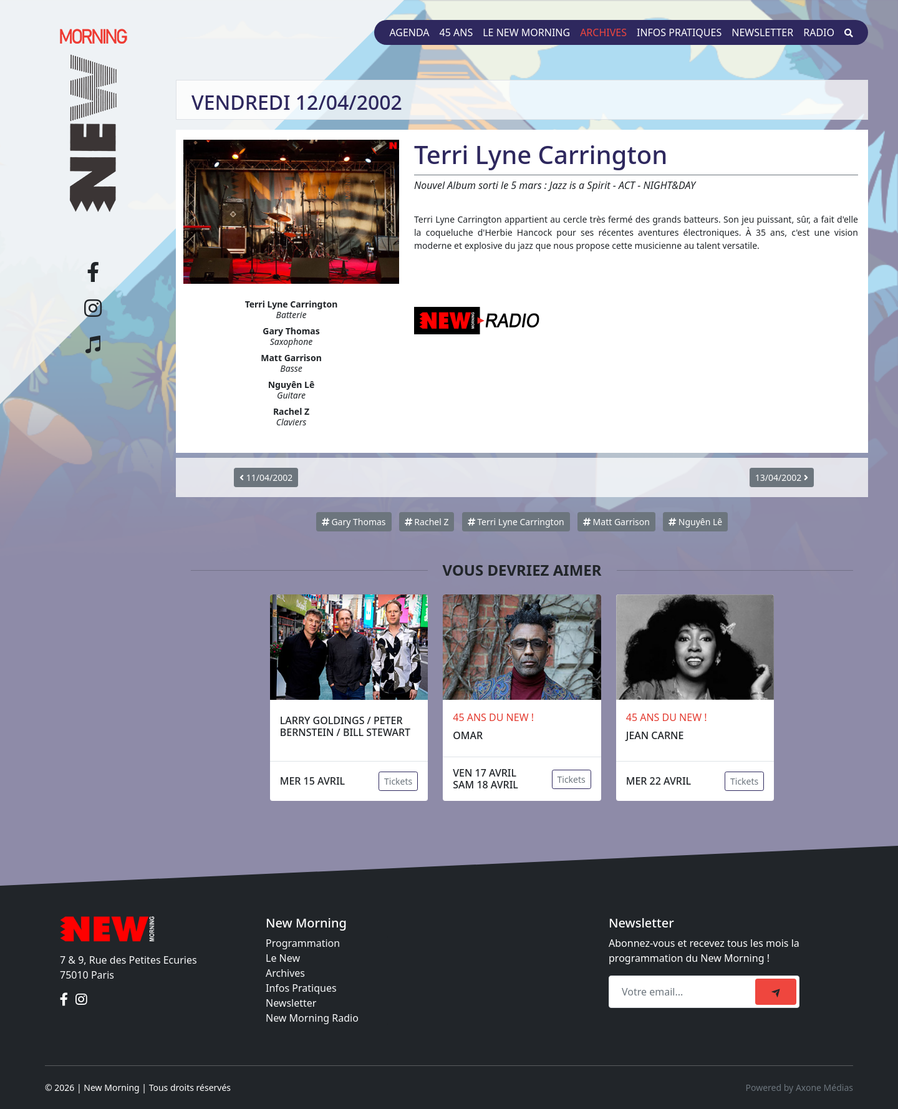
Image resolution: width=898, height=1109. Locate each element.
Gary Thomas (354, 522)
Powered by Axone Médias (799, 1087)
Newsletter (762, 32)
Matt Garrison (616, 522)
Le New (283, 958)
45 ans (456, 32)
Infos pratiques (679, 32)
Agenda (409, 32)
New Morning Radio (312, 1018)
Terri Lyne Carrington (516, 522)
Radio (818, 32)
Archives (603, 32)
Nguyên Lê (695, 522)
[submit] (775, 992)
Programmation (303, 943)
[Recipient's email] (684, 992)
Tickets (398, 781)
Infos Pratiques (301, 988)
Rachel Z (427, 522)
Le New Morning (526, 32)
